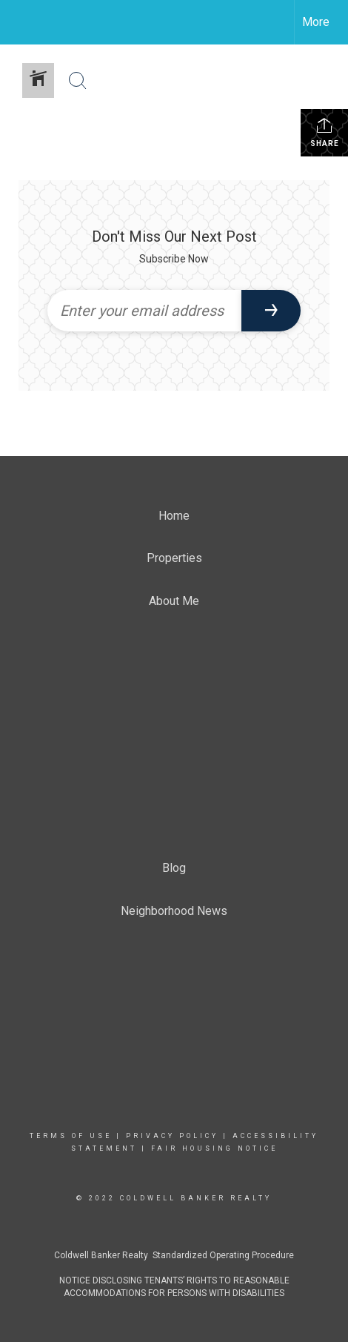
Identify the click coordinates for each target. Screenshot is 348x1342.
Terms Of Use (71, 1136)
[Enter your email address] (144, 310)
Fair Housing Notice (214, 1148)
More (315, 22)
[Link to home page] (24, 22)
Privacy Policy (172, 1136)
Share (324, 132)
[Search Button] (78, 81)
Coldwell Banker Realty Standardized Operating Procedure (174, 1255)
